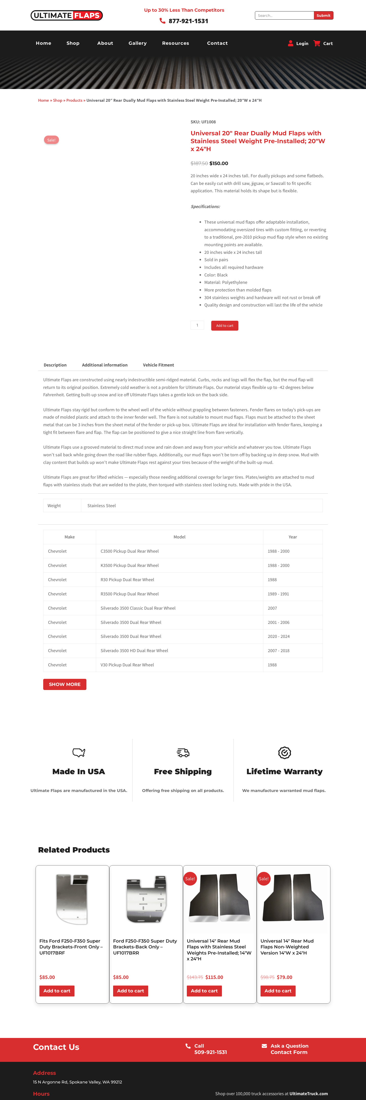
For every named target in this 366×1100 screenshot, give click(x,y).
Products (74, 100)
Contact (217, 43)
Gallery (138, 43)
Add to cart (227, 325)
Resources (175, 43)
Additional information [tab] (105, 365)
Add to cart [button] (56, 991)
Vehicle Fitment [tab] (158, 365)
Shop (73, 43)
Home (43, 43)
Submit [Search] (323, 15)
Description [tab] (55, 365)
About (105, 43)
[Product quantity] (198, 325)
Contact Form (292, 1052)
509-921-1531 (213, 1052)
